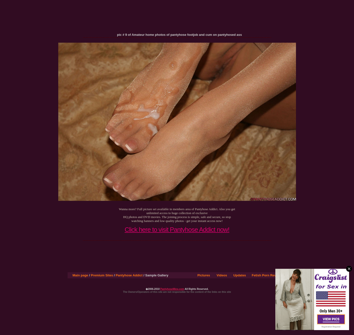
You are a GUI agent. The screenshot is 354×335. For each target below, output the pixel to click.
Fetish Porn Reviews (267, 275)
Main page (80, 275)
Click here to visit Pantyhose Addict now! (177, 229)
